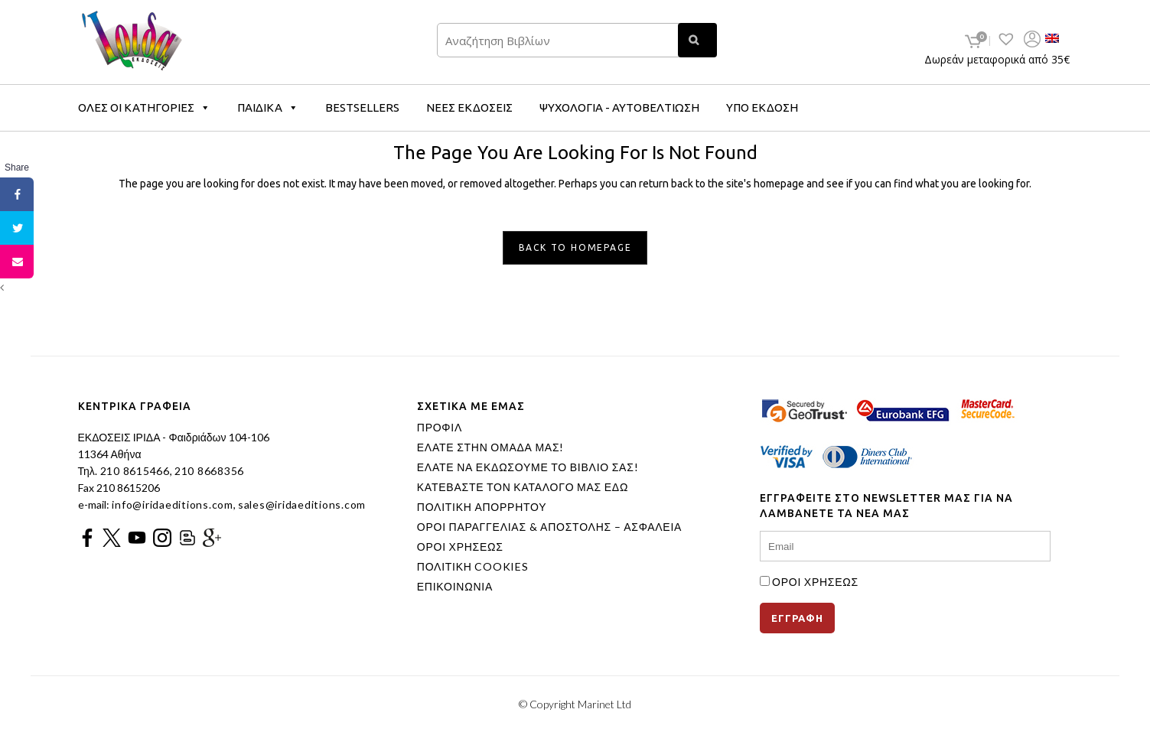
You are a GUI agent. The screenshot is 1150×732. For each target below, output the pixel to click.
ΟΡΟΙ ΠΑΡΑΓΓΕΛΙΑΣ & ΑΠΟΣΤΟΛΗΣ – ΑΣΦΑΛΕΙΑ (549, 527)
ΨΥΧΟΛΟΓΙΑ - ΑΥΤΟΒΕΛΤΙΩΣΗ (619, 107)
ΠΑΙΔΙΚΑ (267, 107)
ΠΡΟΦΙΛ (439, 427)
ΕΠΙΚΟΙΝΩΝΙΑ (455, 587)
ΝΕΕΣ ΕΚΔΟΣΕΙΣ (469, 107)
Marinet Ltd (604, 704)
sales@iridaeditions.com (302, 504)
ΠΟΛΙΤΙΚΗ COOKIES (473, 567)
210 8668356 (209, 470)
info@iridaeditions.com (171, 504)
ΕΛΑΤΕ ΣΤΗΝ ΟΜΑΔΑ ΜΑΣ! (490, 447)
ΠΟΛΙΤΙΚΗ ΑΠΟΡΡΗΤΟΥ (482, 507)
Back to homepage (575, 247)
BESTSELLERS (362, 107)
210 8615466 (133, 470)
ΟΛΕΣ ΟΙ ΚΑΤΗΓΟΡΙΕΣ (144, 107)
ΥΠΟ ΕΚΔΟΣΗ (762, 107)
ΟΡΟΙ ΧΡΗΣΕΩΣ (460, 547)
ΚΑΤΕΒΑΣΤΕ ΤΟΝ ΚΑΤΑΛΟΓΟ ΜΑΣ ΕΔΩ (522, 487)
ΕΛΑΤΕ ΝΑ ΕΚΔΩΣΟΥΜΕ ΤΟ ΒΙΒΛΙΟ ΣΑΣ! (528, 467)
